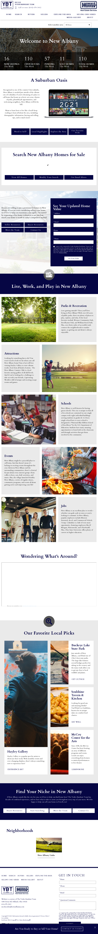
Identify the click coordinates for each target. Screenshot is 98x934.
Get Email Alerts (79, 177)
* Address (56, 213)
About (40, 880)
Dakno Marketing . (25, 920)
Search (12, 876)
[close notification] (95, 924)
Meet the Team (61, 810)
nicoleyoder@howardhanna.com (12, 907)
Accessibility (4, 918)
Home (8, 14)
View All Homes (19, 177)
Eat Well (76, 722)
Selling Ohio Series (86, 14)
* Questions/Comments (67, 900)
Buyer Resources (14, 810)
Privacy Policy (63, 252)
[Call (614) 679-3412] (28, 7)
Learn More (78, 769)
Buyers (21, 876)
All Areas (69, 25)
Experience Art (16, 769)
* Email (55, 222)
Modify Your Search (49, 177)
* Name (56, 239)
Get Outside (78, 679)
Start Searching (37, 810)
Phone (55, 230)
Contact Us (83, 810)
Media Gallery (28, 880)
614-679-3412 (6, 904)
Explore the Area (43, 876)
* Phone (62, 886)
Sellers (29, 876)
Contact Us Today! (72, 928)
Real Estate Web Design (8, 920)
